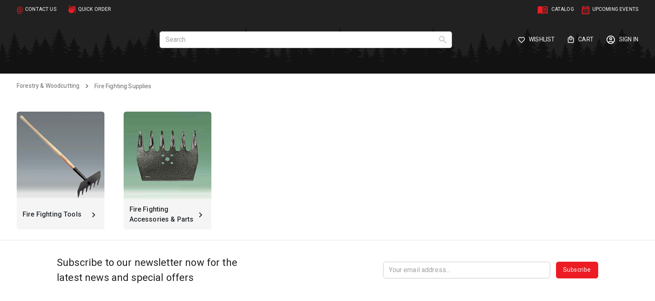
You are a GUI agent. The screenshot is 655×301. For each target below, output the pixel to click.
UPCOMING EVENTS (615, 9)
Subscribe (577, 270)
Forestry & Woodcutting (48, 85)
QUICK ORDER (95, 9)
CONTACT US (40, 9)
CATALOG (562, 9)
